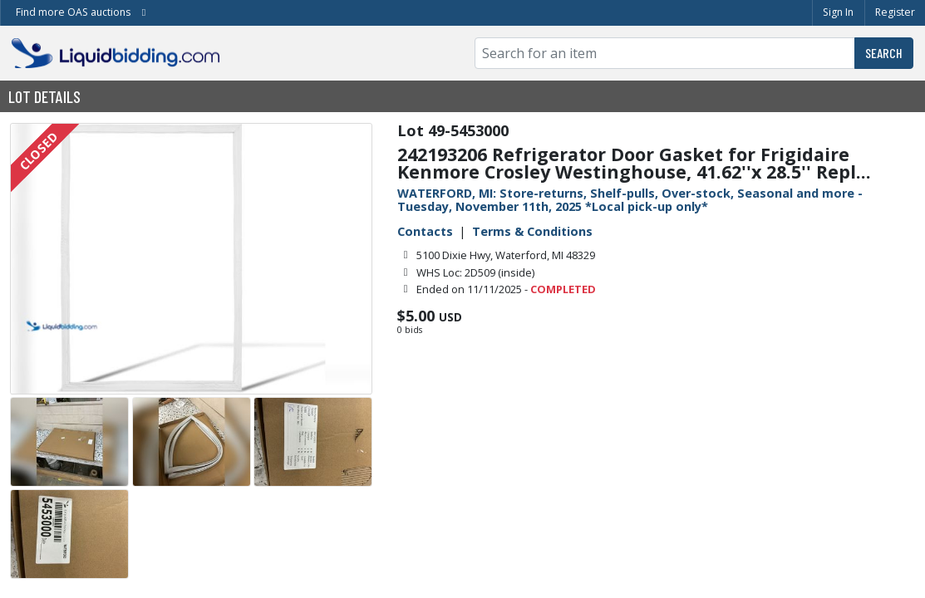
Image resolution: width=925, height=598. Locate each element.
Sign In (838, 12)
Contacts (425, 231)
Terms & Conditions (532, 231)
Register (895, 12)
